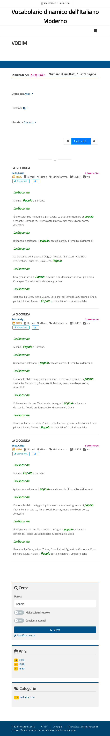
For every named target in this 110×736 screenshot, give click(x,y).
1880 (19, 668)
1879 (19, 664)
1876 (19, 660)
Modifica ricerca (24, 635)
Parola (17, 596)
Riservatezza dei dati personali (83, 726)
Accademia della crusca (54, 3)
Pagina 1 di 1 (81, 141)
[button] (25, 108)
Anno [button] (27, 94)
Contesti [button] (29, 122)
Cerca (55, 630)
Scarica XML (21, 181)
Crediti (44, 726)
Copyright (57, 726)
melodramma (24, 697)
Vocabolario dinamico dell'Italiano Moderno (55, 16)
